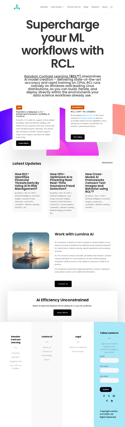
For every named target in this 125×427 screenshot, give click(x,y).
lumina (19, 193)
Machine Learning (32, 204)
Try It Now (77, 137)
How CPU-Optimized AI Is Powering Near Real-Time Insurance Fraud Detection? (62, 181)
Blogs (86, 7)
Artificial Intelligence (23, 196)
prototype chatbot (86, 118)
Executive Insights (63, 199)
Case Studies (56, 7)
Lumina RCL (28, 201)
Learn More (24, 143)
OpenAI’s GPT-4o (88, 115)
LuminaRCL (19, 204)
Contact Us (63, 284)
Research (95, 7)
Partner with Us (74, 7)
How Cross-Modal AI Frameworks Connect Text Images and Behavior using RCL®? (96, 183)
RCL (25, 207)
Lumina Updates (67, 204)
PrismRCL (19, 207)
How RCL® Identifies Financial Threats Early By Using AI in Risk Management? (27, 181)
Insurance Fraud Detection (60, 201)
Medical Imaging (56, 210)
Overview (44, 7)
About (105, 7)
